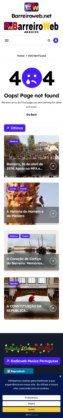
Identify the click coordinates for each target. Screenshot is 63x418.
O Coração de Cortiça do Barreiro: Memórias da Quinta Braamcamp (25, 263)
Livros (13, 188)
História (14, 141)
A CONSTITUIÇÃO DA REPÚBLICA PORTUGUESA (24, 310)
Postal (23, 188)
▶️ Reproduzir (16, 371)
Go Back (31, 114)
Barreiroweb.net (31, 15)
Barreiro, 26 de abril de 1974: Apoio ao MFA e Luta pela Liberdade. (25, 168)
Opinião (13, 283)
